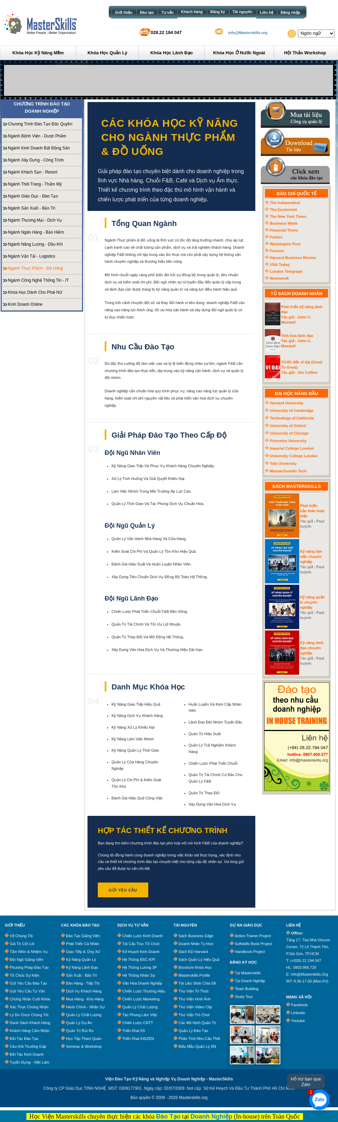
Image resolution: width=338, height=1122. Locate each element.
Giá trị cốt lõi (22, 944)
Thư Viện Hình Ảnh (194, 999)
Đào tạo (147, 12)
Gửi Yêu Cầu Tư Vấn (27, 991)
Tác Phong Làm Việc (139, 1015)
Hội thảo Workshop (305, 52)
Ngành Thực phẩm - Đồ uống (35, 268)
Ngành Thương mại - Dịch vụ (35, 220)
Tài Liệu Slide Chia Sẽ (197, 983)
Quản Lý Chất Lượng (83, 1015)
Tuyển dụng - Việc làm (29, 1062)
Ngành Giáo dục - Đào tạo (33, 196)
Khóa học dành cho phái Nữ (35, 292)
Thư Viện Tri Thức (193, 991)
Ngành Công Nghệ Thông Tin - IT (38, 280)
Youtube (298, 1021)
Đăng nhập (290, 12)
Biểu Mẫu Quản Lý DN (197, 1046)
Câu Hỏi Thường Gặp (28, 1046)
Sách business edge (195, 936)
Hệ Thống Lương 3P (139, 967)
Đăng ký (217, 12)
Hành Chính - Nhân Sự (85, 1007)
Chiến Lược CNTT (137, 1023)
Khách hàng (192, 12)
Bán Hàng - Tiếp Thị (83, 983)
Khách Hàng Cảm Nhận (29, 1031)
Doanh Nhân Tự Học (195, 944)
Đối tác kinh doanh (27, 1054)
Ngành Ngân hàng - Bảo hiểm (36, 232)
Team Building (246, 989)
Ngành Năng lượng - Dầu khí (35, 244)
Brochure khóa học (195, 967)
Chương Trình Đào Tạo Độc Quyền (40, 124)
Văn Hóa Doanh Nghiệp (142, 983)
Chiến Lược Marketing (141, 999)
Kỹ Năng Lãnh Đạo (82, 967)
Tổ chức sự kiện (24, 975)
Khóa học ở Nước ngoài (239, 52)
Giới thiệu (123, 12)
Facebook (299, 1005)
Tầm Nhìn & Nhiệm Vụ (29, 952)
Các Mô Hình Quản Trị (197, 1023)
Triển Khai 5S (133, 1031)
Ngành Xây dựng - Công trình (36, 160)
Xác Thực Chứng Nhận (29, 1007)
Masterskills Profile (194, 975)
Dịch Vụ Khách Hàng (84, 991)
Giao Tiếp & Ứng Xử (83, 952)
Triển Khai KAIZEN (138, 1038)
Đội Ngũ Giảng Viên (26, 959)
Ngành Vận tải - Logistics (31, 256)
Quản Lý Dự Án (79, 1023)
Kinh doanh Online (25, 304)
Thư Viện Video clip (195, 1007)
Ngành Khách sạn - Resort (32, 172)
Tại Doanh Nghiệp (250, 981)
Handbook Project (250, 952)
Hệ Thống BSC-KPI (138, 959)
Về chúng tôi (21, 936)
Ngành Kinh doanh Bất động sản (39, 148)
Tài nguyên (243, 12)
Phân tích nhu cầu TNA (199, 1038)
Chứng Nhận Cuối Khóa (30, 999)
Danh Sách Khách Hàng (30, 1023)
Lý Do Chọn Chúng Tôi (29, 1015)
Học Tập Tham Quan (83, 1038)
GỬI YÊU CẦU (123, 890)
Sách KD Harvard (193, 952)
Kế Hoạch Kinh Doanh (141, 952)
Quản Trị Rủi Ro (79, 1031)
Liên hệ (266, 12)
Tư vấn (167, 12)
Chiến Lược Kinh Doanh (142, 936)
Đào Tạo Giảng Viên (83, 936)
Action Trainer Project (253, 936)
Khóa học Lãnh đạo (171, 52)
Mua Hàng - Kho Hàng (84, 999)
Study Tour (244, 997)
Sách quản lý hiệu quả (198, 959)
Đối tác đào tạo (24, 1038)
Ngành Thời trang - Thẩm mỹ (35, 184)
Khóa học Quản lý (107, 52)
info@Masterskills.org (248, 33)
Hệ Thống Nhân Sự (138, 975)
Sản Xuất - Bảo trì (81, 975)
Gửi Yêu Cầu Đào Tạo (28, 983)
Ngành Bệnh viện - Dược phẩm (37, 136)
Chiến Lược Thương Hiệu (143, 991)
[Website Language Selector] (316, 33)
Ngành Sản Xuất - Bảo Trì (31, 208)
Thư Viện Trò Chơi (193, 1015)
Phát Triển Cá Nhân (82, 944)
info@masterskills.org (309, 974)
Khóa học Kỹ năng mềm (38, 52)
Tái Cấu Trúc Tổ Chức (141, 944)
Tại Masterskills (248, 973)
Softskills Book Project (253, 944)
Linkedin (298, 1013)
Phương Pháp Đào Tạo (29, 967)
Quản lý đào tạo (193, 1031)
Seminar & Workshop (84, 1046)
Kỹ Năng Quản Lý (81, 959)
